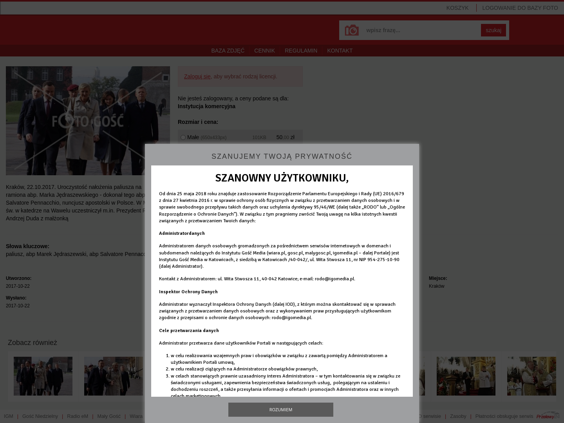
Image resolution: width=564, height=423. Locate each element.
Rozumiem (281, 409)
